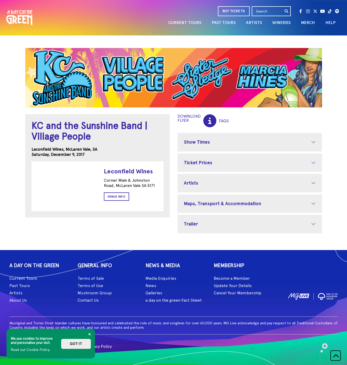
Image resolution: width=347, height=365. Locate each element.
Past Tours (19, 285)
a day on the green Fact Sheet (174, 300)
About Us (18, 300)
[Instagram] (308, 11)
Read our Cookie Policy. (30, 350)
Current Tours (23, 278)
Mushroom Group (95, 292)
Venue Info (116, 196)
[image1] (298, 295)
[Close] (89, 334)
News (151, 285)
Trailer (191, 224)
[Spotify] (337, 11)
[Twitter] (315, 11)
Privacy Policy (99, 346)
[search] (286, 11)
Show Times (197, 142)
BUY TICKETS (234, 11)
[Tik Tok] (329, 11)
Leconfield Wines (128, 171)
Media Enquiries (161, 278)
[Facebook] (300, 11)
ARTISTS (254, 22)
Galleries (154, 292)
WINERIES (281, 22)
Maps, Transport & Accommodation (222, 203)
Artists (191, 183)
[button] (335, 355)
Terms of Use (90, 285)
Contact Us (88, 300)
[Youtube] (322, 11)
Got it (76, 344)
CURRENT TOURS (184, 22)
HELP (330, 22)
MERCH (308, 22)
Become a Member (232, 278)
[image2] (328, 295)
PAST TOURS (224, 22)
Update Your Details (233, 285)
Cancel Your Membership (237, 292)
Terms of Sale (91, 278)
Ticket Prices (198, 162)
